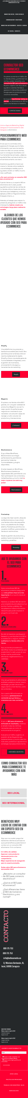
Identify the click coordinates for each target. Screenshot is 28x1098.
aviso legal (11, 1060)
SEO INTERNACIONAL (13, 802)
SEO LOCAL (13, 792)
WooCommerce (16, 490)
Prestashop (16, 547)
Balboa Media (4, 6)
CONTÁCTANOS (14, 110)
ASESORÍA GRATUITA (16, 752)
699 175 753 (7, 948)
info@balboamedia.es (11, 958)
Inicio (2, 125)
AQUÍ (18, 2)
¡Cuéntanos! (16, 425)
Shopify (16, 374)
